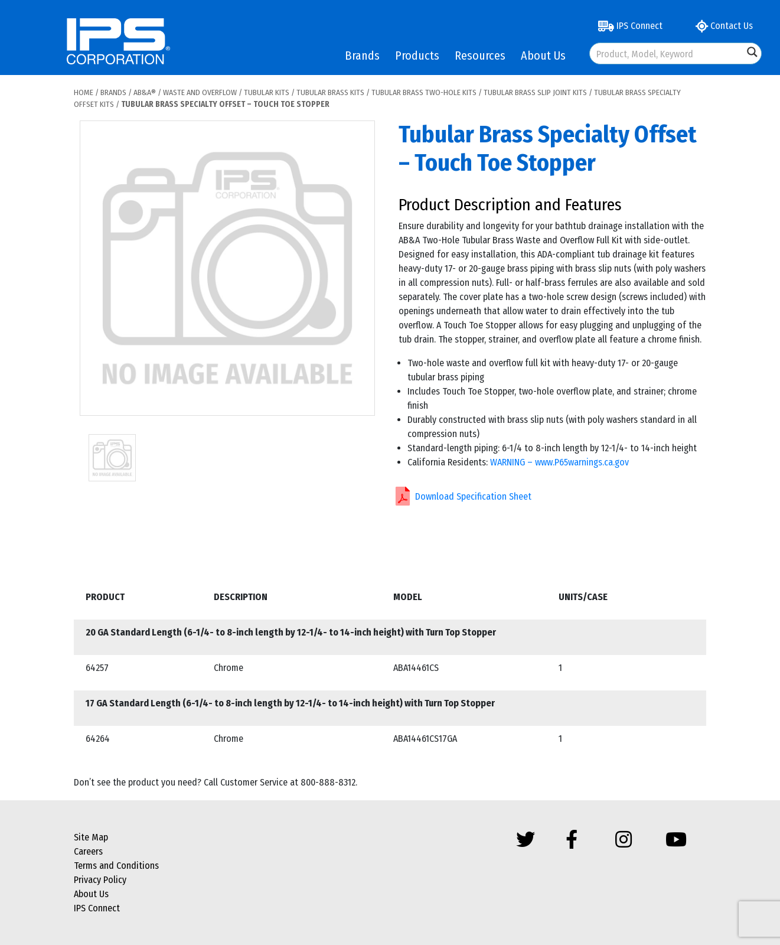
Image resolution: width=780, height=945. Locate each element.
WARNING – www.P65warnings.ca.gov (559, 462)
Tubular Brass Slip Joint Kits (535, 92)
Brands (362, 55)
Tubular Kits (266, 92)
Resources (480, 55)
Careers (88, 851)
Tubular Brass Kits (330, 92)
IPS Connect (630, 25)
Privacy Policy (100, 879)
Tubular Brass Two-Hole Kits (424, 92)
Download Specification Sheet (473, 496)
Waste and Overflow (200, 92)
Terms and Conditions (116, 865)
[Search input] (667, 53)
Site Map (91, 837)
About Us (543, 55)
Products (417, 55)
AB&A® (144, 92)
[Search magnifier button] (752, 52)
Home (83, 92)
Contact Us (724, 25)
